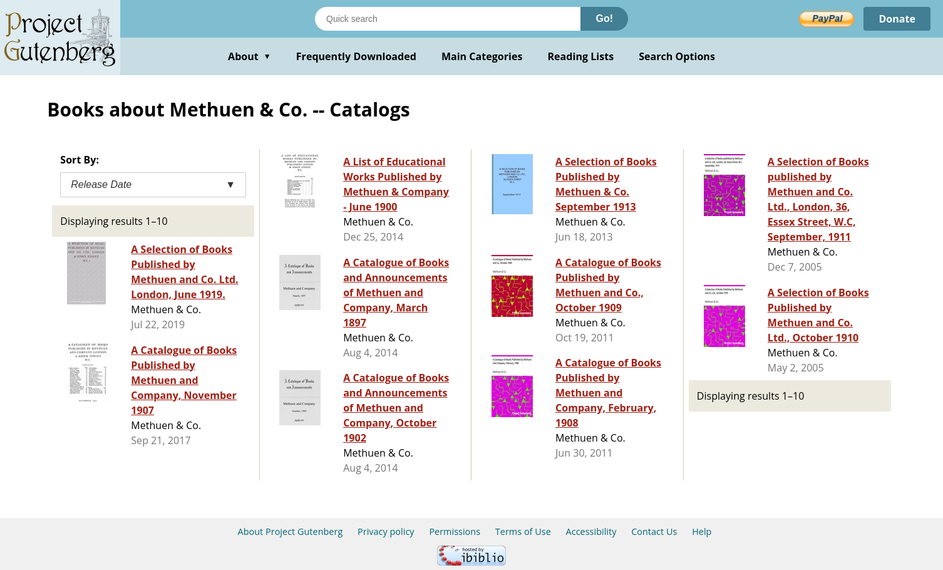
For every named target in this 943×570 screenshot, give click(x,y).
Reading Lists (581, 56)
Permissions (454, 531)
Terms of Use (523, 531)
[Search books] (447, 19)
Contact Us (654, 531)
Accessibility (591, 531)
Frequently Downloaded (356, 56)
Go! (604, 18)
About (249, 56)
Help (701, 531)
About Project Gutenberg (290, 531)
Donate (897, 19)
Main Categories (482, 56)
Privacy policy (386, 531)
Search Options (677, 56)
